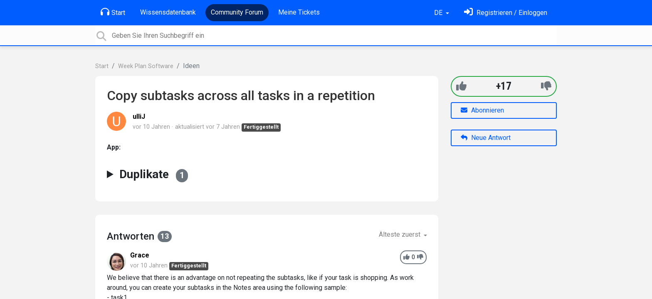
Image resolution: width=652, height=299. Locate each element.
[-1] (546, 86)
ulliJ (139, 116)
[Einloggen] (506, 12)
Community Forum (237, 12)
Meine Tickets (299, 12)
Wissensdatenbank (168, 12)
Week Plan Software (145, 66)
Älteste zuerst (400, 234)
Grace (139, 255)
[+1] (461, 86)
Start (113, 12)
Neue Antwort (486, 138)
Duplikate (153, 174)
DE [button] (439, 13)
